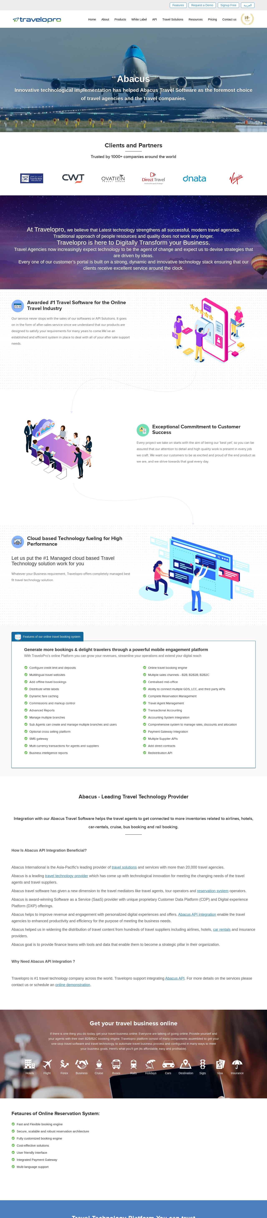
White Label (139, 19)
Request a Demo (202, 5)
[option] (30, 178)
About (105, 19)
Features (178, 5)
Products (120, 19)
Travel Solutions (172, 19)
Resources (196, 19)
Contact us (229, 19)
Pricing (212, 19)
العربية (248, 5)
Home (92, 19)
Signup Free (228, 5)
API (154, 19)
